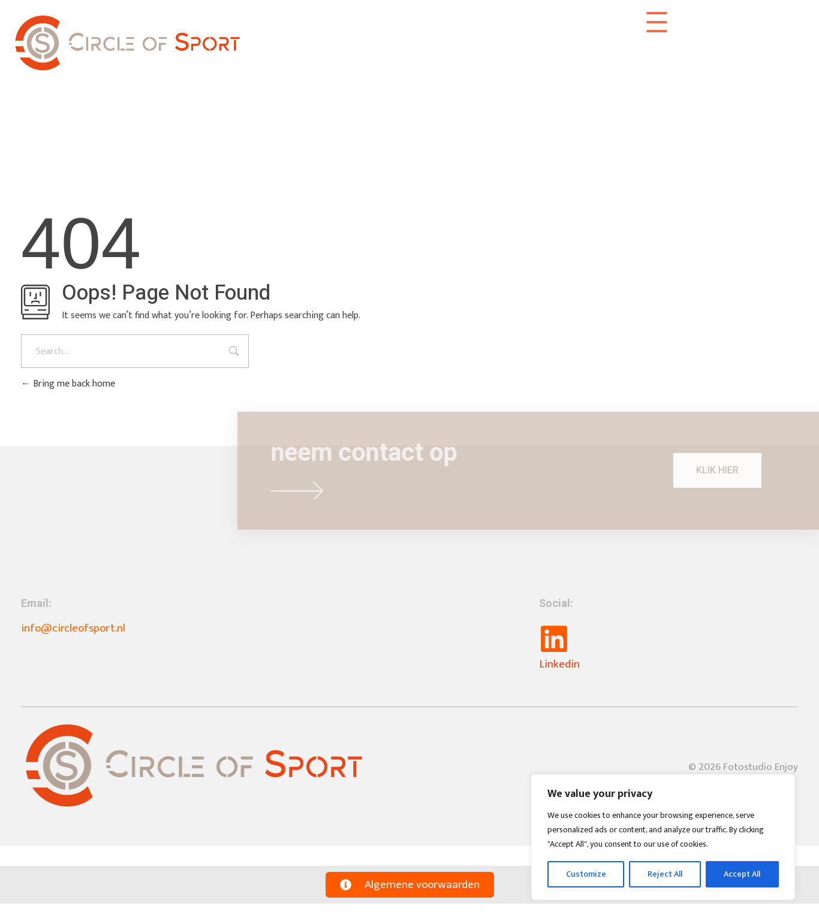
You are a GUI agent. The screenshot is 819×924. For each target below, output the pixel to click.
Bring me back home (68, 384)
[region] (663, 837)
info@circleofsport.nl (73, 628)
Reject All (665, 874)
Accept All (742, 874)
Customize (586, 874)
